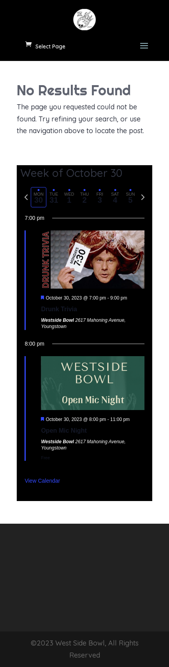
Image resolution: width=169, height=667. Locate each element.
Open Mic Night (63, 430)
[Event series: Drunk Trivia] (130, 298)
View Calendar (42, 481)
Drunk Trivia (59, 309)
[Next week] (143, 197)
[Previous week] (26, 197)
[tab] (38, 197)
